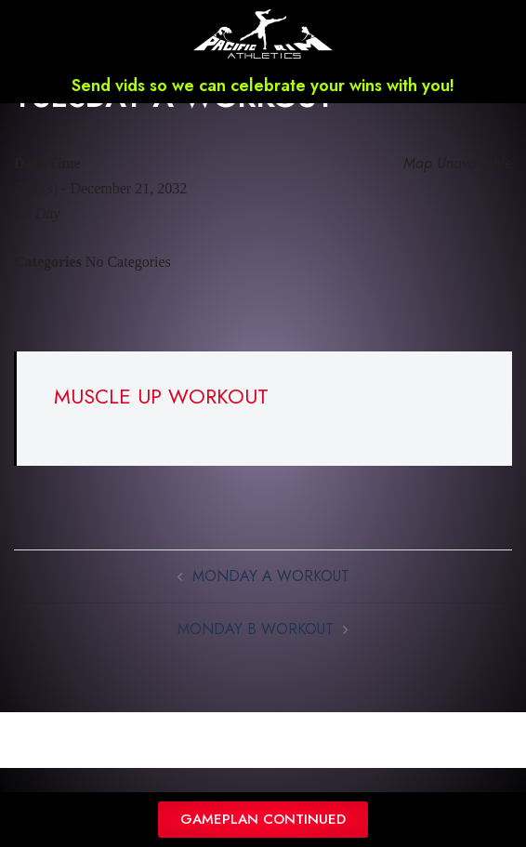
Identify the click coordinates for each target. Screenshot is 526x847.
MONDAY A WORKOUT (270, 600)
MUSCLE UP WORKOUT (161, 420)
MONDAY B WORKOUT (256, 654)
